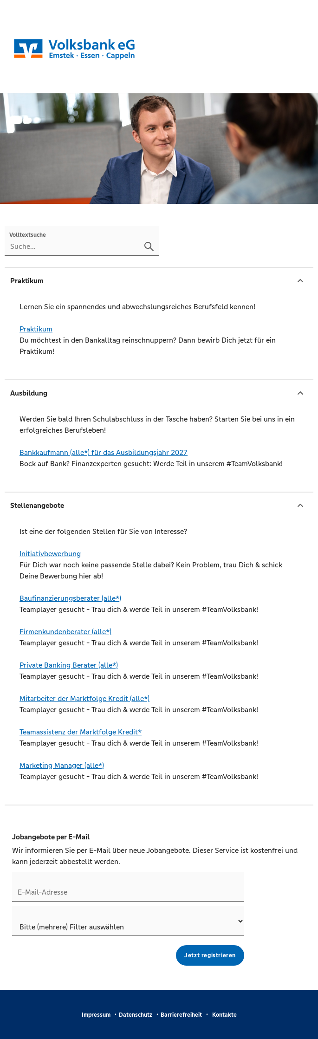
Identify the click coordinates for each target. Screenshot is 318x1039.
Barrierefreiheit (181, 1015)
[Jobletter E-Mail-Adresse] (128, 887)
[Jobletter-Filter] (128, 921)
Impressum (96, 1015)
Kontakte (224, 1015)
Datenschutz (135, 1015)
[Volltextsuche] (82, 241)
